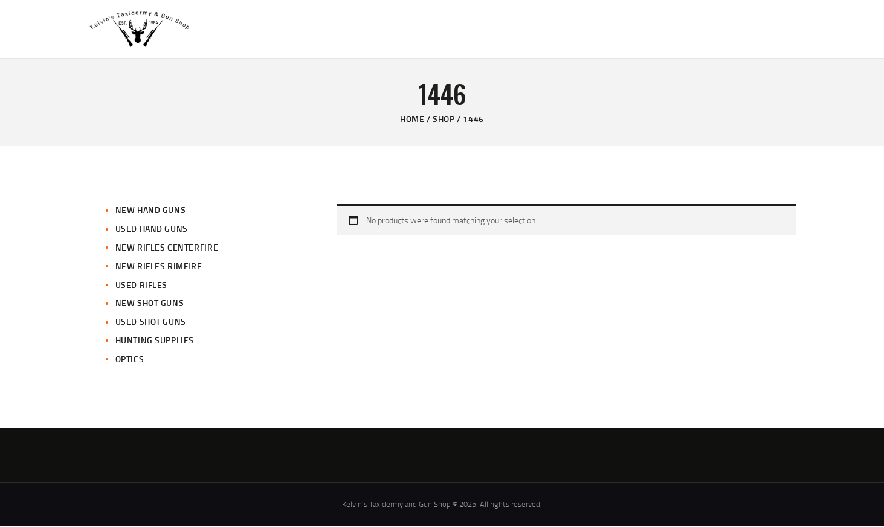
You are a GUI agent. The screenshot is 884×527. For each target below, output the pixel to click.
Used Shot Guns (150, 322)
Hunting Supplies (155, 341)
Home (412, 120)
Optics (129, 360)
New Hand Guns (150, 211)
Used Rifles (141, 286)
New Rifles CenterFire (167, 248)
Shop (443, 120)
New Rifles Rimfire (158, 267)
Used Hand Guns (151, 229)
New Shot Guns (149, 304)
